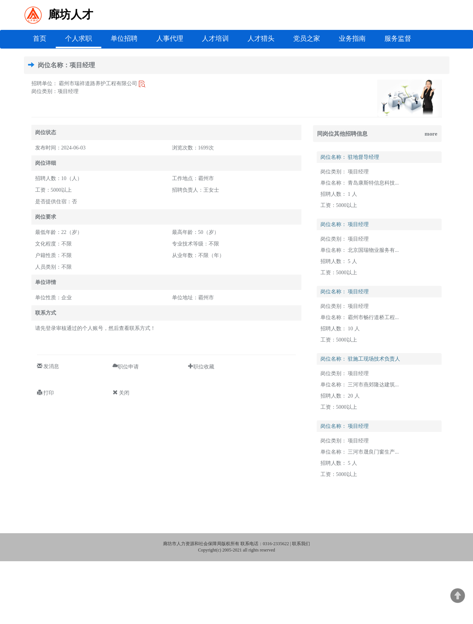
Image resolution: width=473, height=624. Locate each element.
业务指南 (352, 38)
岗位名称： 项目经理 (344, 224)
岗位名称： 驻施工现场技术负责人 (360, 359)
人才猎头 (261, 38)
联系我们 (301, 543)
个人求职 (78, 38)
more (431, 133)
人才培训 (215, 38)
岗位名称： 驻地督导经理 (350, 157)
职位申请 (128, 365)
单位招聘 (124, 38)
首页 (44, 38)
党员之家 (306, 38)
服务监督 (397, 38)
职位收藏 (203, 365)
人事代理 (169, 38)
